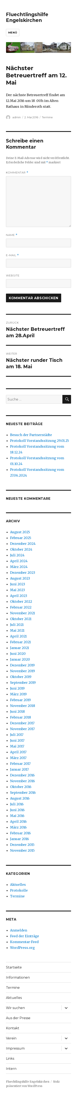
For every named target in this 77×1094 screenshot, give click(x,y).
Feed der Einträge (24, 936)
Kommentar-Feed (24, 942)
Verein (11, 1038)
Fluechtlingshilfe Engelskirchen (27, 17)
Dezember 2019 (22, 665)
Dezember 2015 (22, 845)
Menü (12, 32)
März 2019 (18, 694)
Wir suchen (15, 1008)
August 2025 (20, 532)
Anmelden (18, 930)
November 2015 (22, 850)
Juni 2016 (17, 810)
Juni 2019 (17, 688)
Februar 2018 (20, 717)
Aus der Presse (18, 1018)
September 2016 (23, 792)
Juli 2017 (16, 735)
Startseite (14, 967)
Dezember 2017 (22, 723)
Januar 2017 (19, 769)
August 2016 (20, 798)
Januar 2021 (19, 648)
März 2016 (18, 827)
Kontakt (12, 1028)
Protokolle (19, 890)
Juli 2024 (17, 555)
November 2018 (22, 706)
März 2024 (19, 567)
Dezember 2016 (22, 775)
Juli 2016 (17, 804)
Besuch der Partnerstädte (31, 435)
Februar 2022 (20, 607)
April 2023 (18, 596)
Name (11, 235)
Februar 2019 (20, 700)
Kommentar (17, 172)
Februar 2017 (20, 764)
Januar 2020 (20, 659)
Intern (11, 1069)
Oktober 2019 (20, 677)
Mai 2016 (17, 816)
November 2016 (22, 781)
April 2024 (19, 561)
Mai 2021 (17, 630)
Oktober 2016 (20, 787)
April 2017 (18, 752)
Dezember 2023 (22, 572)
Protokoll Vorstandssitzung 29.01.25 (39, 441)
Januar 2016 (19, 839)
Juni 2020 (18, 654)
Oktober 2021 (20, 619)
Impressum (15, 1048)
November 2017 (22, 729)
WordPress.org (22, 948)
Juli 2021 (17, 625)
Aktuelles (18, 884)
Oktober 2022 (21, 601)
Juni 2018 (17, 711)
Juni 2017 (17, 740)
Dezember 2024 (23, 544)
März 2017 (18, 758)
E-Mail (12, 255)
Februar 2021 (20, 642)
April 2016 (18, 821)
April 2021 (18, 636)
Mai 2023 (17, 590)
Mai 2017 (17, 746)
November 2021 (22, 613)
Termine (47, 117)
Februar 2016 (20, 833)
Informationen (18, 977)
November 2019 (22, 671)
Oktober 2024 (21, 549)
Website (13, 275)
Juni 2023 (17, 584)
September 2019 (23, 682)
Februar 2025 (20, 538)
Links (10, 1059)
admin (16, 117)
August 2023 (20, 578)
